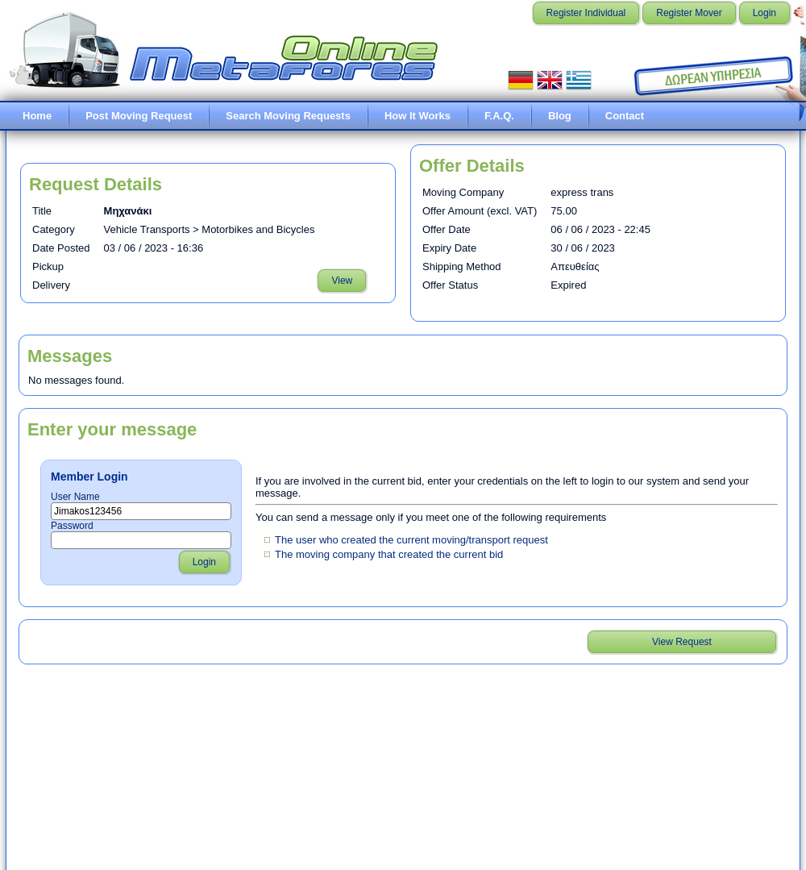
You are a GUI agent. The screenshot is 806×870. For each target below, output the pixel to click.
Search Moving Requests (288, 116)
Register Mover (688, 13)
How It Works (417, 116)
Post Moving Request (138, 116)
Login (764, 13)
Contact (624, 116)
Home (37, 116)
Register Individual (586, 13)
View (341, 280)
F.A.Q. (499, 116)
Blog (559, 116)
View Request (682, 641)
